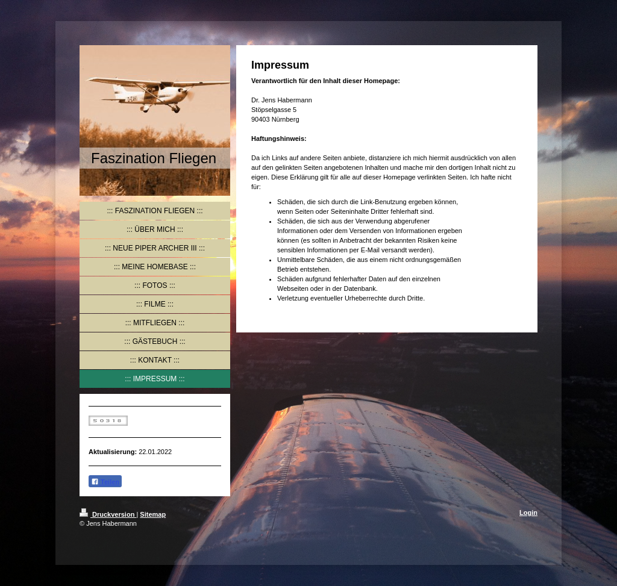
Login (528, 512)
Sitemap (153, 514)
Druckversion (108, 514)
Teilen (105, 481)
